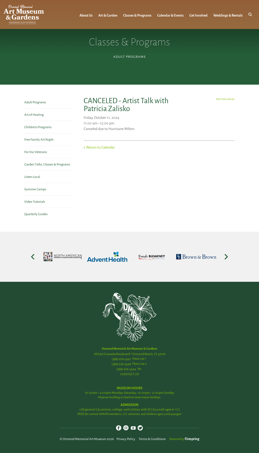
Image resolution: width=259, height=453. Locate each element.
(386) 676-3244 (126, 369)
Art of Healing (34, 114)
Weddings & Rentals (228, 15)
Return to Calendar (100, 147)
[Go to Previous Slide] (33, 256)
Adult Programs (35, 102)
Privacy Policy (126, 439)
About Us (86, 15)
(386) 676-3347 (121, 359)
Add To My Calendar (225, 99)
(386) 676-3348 (121, 364)
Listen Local (32, 177)
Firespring (192, 439)
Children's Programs (37, 127)
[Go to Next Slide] (226, 256)
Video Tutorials (34, 201)
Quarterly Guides (35, 214)
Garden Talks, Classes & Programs (47, 164)
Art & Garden (107, 15)
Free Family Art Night (38, 139)
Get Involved (198, 15)
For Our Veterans (35, 152)
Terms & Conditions (152, 439)
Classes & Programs (137, 15)
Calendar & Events (170, 15)
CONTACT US (129, 374)
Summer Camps (35, 189)
